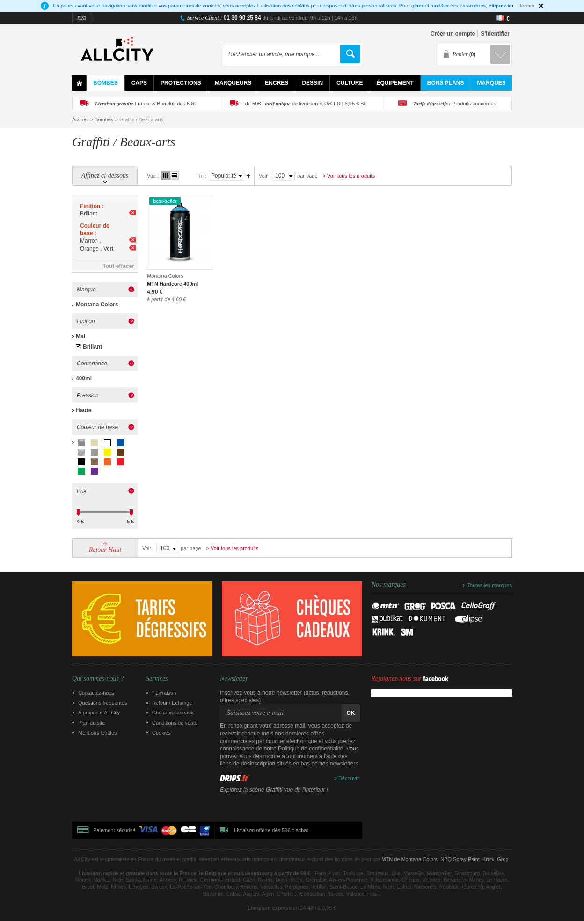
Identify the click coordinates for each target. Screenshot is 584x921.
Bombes (104, 119)
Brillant (92, 346)
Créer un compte (453, 33)
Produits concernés (454, 103)
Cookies (161, 732)
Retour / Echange (172, 703)
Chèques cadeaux (173, 712)
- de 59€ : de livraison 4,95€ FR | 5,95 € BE (304, 103)
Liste (174, 175)
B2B (81, 18)
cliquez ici (501, 5)
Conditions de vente (174, 723)
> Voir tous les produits (349, 175)
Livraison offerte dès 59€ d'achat (271, 830)
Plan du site (91, 723)
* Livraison (164, 693)
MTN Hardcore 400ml (172, 284)
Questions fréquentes (102, 703)
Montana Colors (97, 304)
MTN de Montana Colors (409, 859)
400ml (84, 378)
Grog (502, 859)
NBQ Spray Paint (460, 859)
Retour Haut (105, 549)
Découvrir (349, 778)
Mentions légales (97, 732)
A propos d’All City (99, 712)
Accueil (80, 119)
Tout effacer (118, 266)
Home (79, 83)
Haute (83, 410)
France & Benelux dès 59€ (145, 103)
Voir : (264, 175)
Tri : (201, 175)
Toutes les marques (489, 585)
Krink (488, 859)
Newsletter (234, 679)
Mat (81, 336)
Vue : (153, 175)
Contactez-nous (96, 693)
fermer (527, 5)
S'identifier (495, 33)
